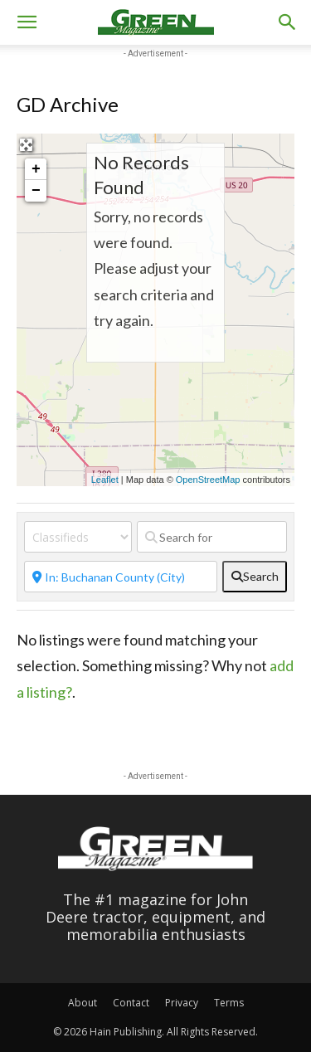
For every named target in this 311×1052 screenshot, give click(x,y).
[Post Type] (78, 537)
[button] (26, 22)
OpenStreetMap (208, 480)
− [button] (36, 191)
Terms (229, 1003)
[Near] (120, 576)
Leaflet (105, 480)
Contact (131, 1003)
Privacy (181, 1003)
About (82, 1003)
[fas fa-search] (254, 576)
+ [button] (36, 169)
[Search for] (212, 537)
